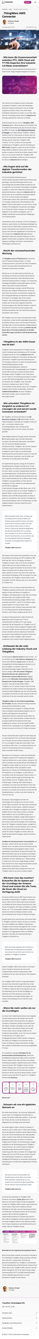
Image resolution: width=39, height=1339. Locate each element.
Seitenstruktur (19, 1318)
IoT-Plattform (12, 1077)
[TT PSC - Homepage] (7, 2)
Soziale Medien (19, 1328)
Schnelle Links (19, 1313)
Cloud (19, 662)
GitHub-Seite (21, 1199)
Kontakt (27, 2)
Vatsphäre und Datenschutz (19, 1323)
